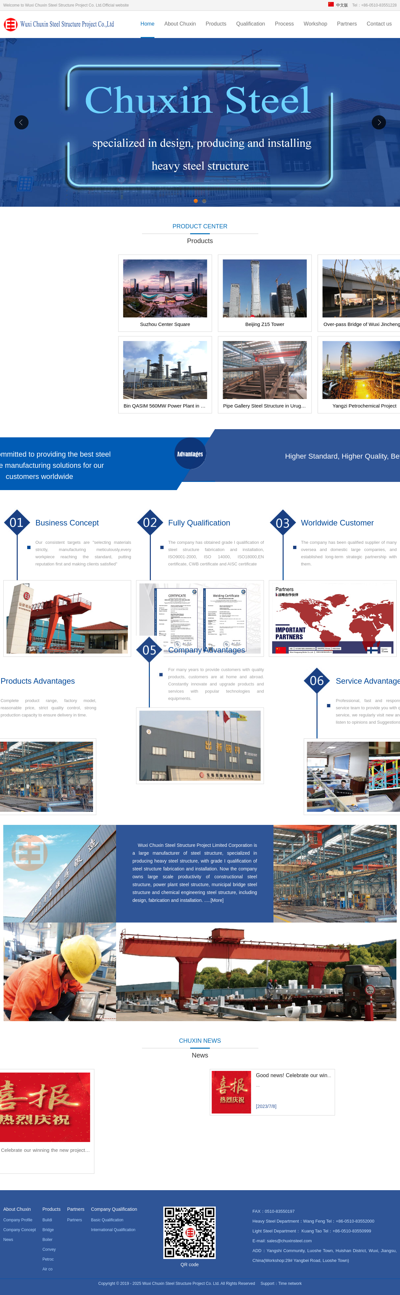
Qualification (250, 24)
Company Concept (19, 1230)
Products (216, 24)
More (217, 900)
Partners (347, 24)
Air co (47, 1269)
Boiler (47, 1239)
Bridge (48, 1230)
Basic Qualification (107, 1220)
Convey (49, 1249)
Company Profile (17, 1220)
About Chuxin (180, 24)
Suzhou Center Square (293, 324)
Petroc (48, 1259)
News (8, 1239)
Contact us (379, 24)
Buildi (47, 1220)
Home (148, 24)
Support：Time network (281, 1283)
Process (284, 24)
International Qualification (113, 1230)
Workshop (315, 24)
